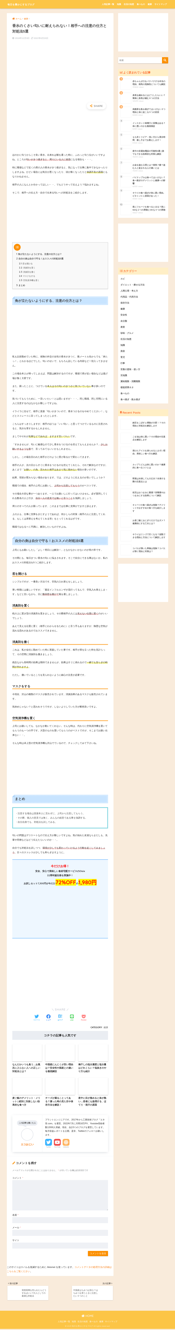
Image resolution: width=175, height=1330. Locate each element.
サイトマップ (160, 4)
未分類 (123, 321)
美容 (122, 352)
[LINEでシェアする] (72, 1018)
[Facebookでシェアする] (48, 1018)
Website (66, 1148)
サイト (15, 1241)
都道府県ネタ (127, 388)
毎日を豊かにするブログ (26, 4)
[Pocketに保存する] (83, 1018)
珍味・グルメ (127, 333)
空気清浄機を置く (29, 281)
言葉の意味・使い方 (130, 370)
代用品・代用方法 (129, 297)
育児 (122, 358)
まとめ (20, 286)
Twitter (48, 1148)
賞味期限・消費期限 (130, 382)
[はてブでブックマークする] (60, 1018)
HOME (87, 1317)
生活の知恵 (129, 4)
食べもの (141, 4)
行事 (122, 364)
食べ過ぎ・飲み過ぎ (130, 401)
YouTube (57, 1148)
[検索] (165, 60)
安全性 (123, 315)
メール (16, 1228)
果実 (122, 327)
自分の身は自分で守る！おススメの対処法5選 (40, 258)
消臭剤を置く (27, 268)
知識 (119, 4)
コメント (17, 1178)
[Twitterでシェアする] (36, 1018)
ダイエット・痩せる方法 (133, 284)
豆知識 (123, 376)
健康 (150, 4)
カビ (122, 278)
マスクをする (27, 276)
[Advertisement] (60, 131)
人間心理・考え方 (129, 291)
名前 (15, 1215)
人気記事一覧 (108, 4)
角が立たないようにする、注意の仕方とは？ (39, 254)
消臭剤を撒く (27, 272)
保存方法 (125, 303)
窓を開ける (26, 264)
